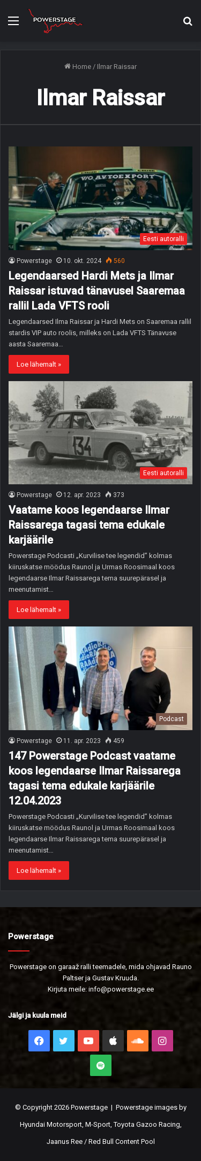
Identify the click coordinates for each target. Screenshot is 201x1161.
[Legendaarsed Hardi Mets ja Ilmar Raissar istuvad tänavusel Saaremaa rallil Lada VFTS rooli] (100, 198)
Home (77, 67)
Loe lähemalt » (39, 364)
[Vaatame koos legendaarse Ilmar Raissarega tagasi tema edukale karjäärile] (100, 432)
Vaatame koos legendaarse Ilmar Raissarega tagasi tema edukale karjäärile (89, 525)
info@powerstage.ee (121, 989)
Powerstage (34, 261)
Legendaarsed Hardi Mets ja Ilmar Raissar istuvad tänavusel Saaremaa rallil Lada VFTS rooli (97, 290)
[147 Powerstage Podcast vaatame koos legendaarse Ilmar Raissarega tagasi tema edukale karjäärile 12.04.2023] (100, 678)
